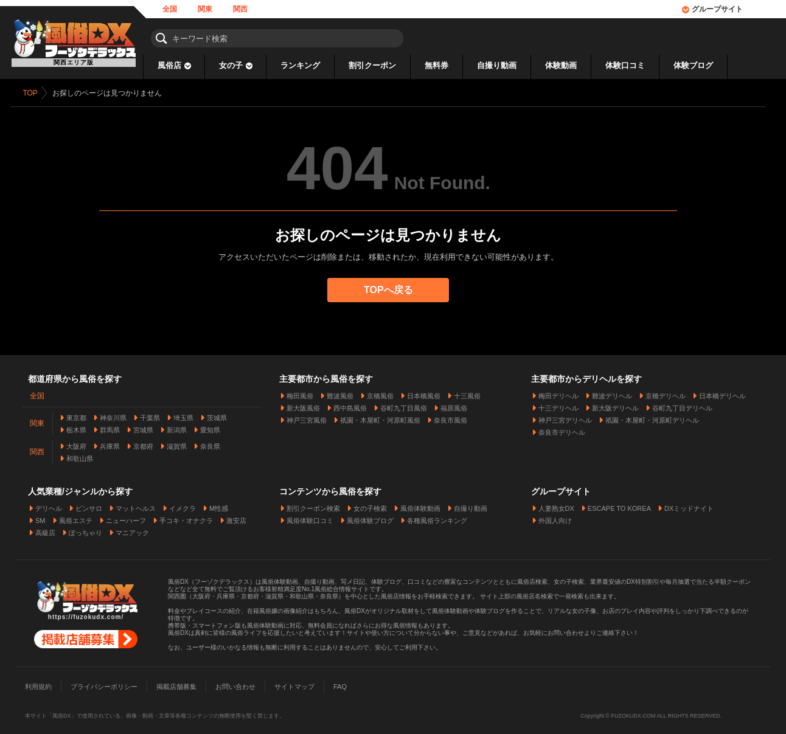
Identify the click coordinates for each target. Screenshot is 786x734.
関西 (240, 9)
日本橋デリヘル (722, 391)
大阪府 (76, 442)
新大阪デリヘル (615, 403)
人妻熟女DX (556, 504)
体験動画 (561, 65)
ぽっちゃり (85, 528)
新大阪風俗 (303, 403)
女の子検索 (370, 504)
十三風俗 (467, 391)
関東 (205, 9)
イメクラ (182, 504)
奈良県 (210, 442)
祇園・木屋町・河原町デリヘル (652, 416)
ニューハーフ (126, 516)
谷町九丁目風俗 (403, 403)
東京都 (76, 413)
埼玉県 (183, 413)
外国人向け (555, 516)
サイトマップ (294, 682)
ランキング (300, 65)
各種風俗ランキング (437, 516)
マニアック (132, 528)
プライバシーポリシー (104, 682)
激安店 (236, 516)
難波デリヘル (612, 391)
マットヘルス (136, 504)
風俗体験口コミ (310, 516)
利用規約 (38, 682)
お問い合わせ (235, 682)
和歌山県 (79, 454)
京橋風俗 (380, 391)
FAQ (340, 682)
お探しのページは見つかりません (111, 93)
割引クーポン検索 (313, 504)
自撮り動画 (496, 65)
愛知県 (210, 425)
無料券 (436, 65)
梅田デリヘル (558, 391)
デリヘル (48, 504)
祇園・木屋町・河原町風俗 (380, 416)
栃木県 (76, 425)
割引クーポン (372, 65)
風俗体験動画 (420, 504)
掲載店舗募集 (176, 682)
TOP (34, 93)
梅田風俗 (300, 391)
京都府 (143, 442)
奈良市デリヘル (561, 428)
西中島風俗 (350, 403)
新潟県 (177, 425)
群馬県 (110, 425)
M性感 (218, 504)
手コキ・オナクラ (186, 516)
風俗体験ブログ (370, 516)
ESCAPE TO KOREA (619, 504)
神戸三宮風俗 (307, 416)
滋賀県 (177, 442)
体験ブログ (693, 65)
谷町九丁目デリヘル (682, 403)
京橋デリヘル (665, 391)
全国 (169, 9)
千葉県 (150, 413)
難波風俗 (340, 391)
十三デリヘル (558, 403)
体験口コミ (625, 65)
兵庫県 (110, 442)
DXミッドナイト (689, 504)
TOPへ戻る (393, 290)
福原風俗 (453, 403)
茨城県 (217, 413)
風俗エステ (75, 516)
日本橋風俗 (423, 391)
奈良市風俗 (450, 416)
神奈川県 (113, 413)
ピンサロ (88, 504)
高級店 (45, 528)
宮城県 (143, 425)
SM (40, 516)
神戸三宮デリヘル (565, 416)
